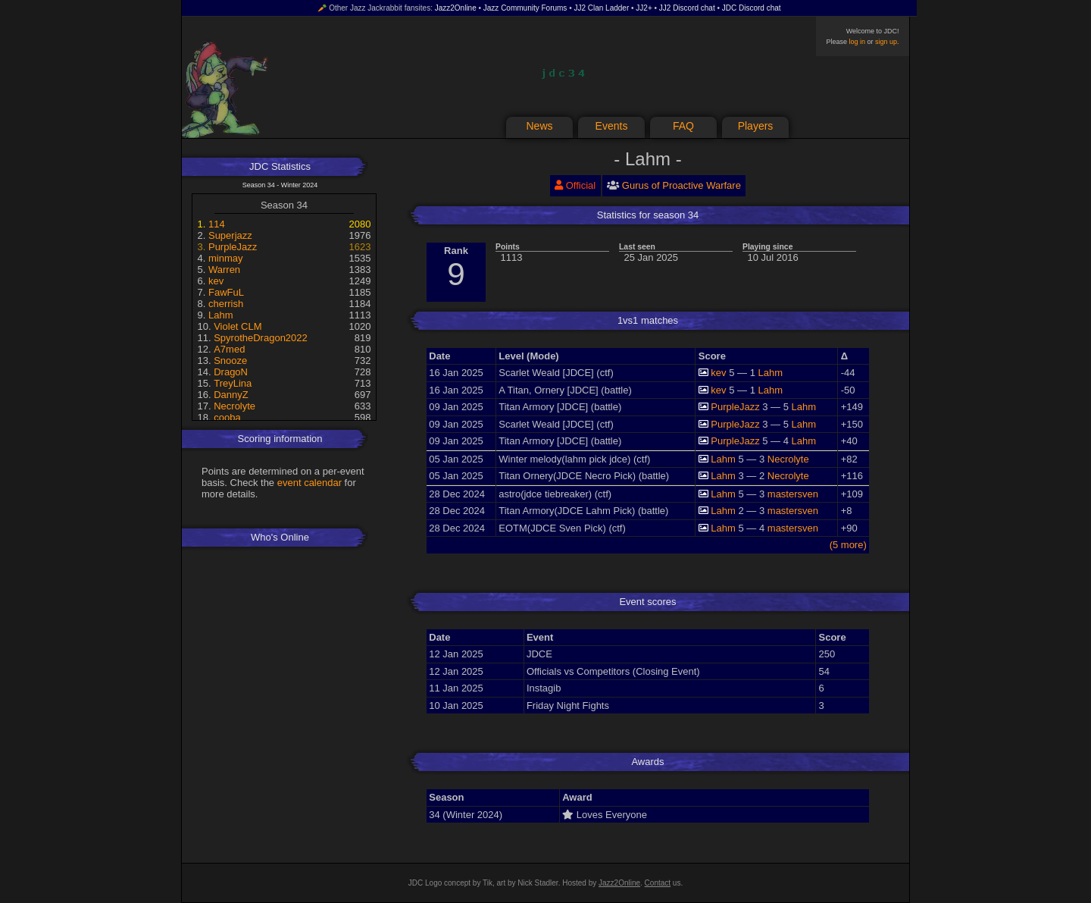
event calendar (309, 482)
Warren (224, 269)
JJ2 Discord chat (687, 8)
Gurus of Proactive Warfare (681, 185)
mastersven (792, 494)
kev (216, 281)
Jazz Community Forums (525, 8)
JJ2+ (644, 8)
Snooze (230, 360)
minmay (225, 258)
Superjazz (230, 235)
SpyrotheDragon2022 (261, 337)
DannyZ (231, 394)
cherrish (225, 303)
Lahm (220, 315)
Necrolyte (234, 406)
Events (612, 126)
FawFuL (226, 292)
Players (756, 126)
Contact (658, 883)
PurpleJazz (232, 246)
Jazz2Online (456, 8)
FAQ (683, 126)
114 (216, 224)
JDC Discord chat (751, 8)
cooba (227, 417)
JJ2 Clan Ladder (601, 8)
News (539, 126)
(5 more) (848, 544)
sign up (886, 41)
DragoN (231, 372)
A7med (229, 349)
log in (857, 41)
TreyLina (233, 383)
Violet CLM (237, 326)
